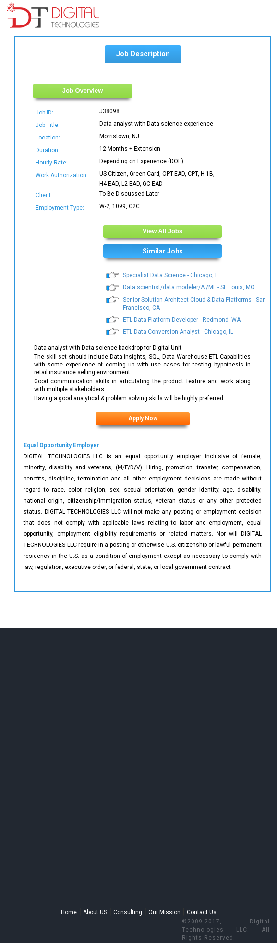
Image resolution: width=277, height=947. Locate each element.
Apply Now (142, 418)
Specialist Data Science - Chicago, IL (171, 275)
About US (95, 912)
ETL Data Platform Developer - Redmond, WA (182, 319)
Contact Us (202, 912)
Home (69, 912)
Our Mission (164, 912)
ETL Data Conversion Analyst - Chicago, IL (178, 331)
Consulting (127, 912)
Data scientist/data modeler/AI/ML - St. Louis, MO (189, 287)
